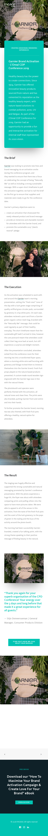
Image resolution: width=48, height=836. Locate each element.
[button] (42, 5)
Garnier (7, 166)
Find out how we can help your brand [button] (24, 642)
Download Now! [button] (24, 802)
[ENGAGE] (9, 5)
